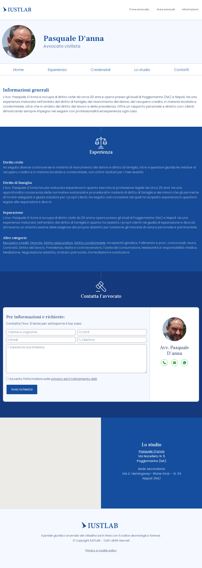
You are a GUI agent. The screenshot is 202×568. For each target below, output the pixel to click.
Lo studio (142, 69)
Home (18, 69)
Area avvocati (166, 9)
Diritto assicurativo (58, 243)
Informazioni (190, 9)
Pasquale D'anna (151, 451)
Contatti (181, 69)
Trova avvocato (139, 9)
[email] (44, 340)
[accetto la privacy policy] (13, 377)
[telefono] (112, 339)
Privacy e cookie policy (101, 550)
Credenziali (100, 69)
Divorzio (36, 243)
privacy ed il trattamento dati (75, 378)
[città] (112, 332)
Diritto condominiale (90, 243)
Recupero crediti (16, 243)
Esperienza (57, 69)
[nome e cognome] (44, 332)
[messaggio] (79, 358)
